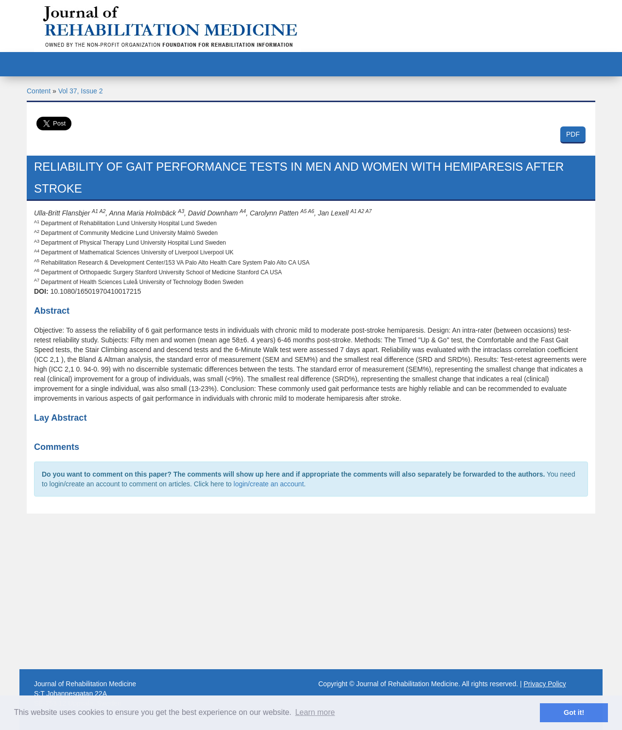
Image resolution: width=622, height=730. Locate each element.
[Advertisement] (311, 591)
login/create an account (269, 484)
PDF (573, 134)
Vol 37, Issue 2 (80, 91)
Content (39, 91)
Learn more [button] (315, 712)
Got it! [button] (574, 712)
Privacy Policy (545, 684)
